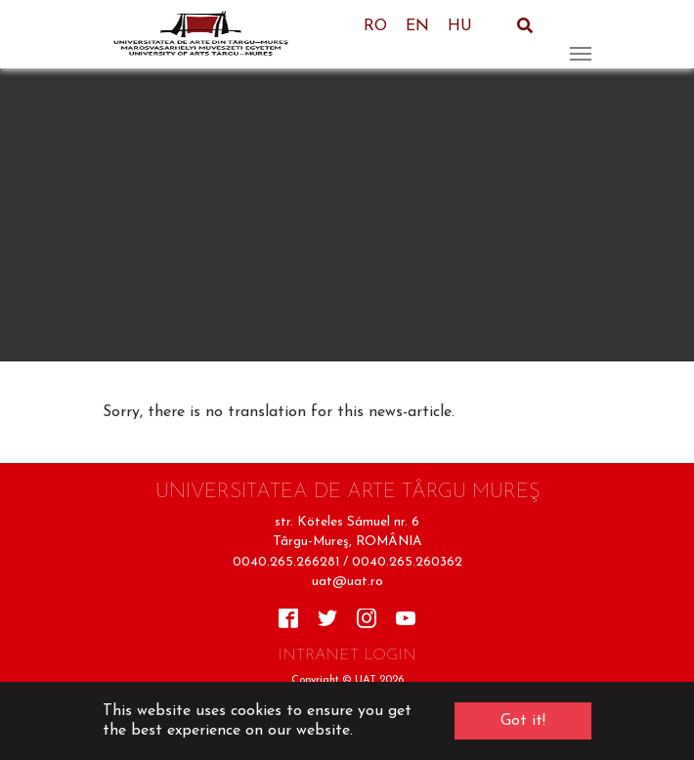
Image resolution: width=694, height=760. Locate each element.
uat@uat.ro (347, 581)
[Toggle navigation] (580, 34)
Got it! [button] (522, 721)
